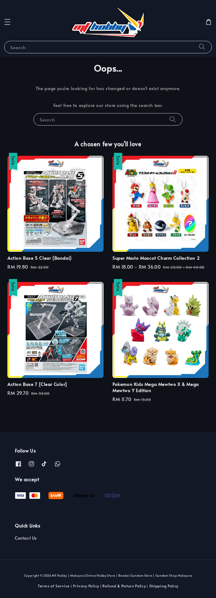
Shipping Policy (164, 586)
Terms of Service (54, 586)
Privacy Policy (86, 586)
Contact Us (26, 538)
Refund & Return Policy (124, 586)
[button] (7, 21)
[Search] (202, 47)
